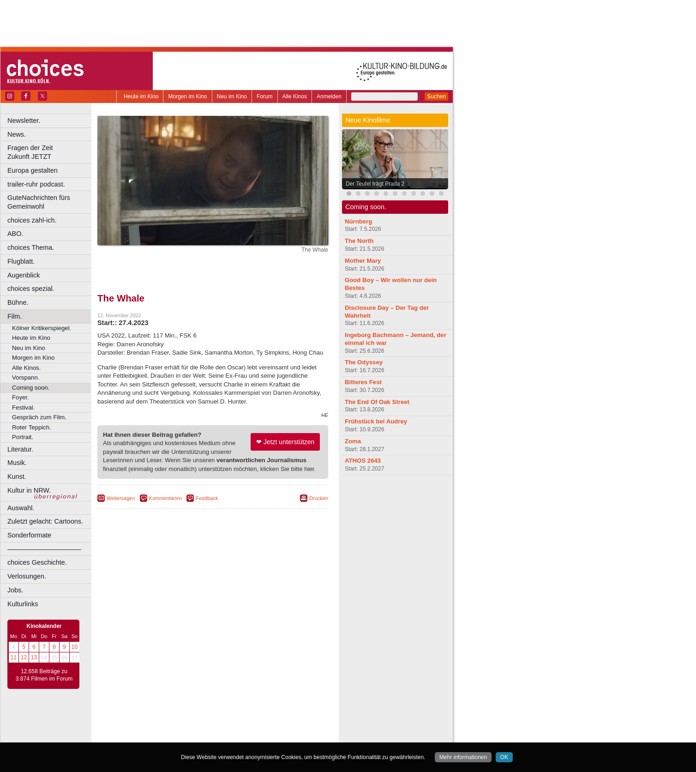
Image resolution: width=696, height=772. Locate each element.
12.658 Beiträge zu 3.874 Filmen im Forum (44, 675)
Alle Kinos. (26, 367)
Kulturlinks (22, 604)
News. (16, 134)
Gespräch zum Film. (39, 417)
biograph (139, 727)
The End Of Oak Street (377, 401)
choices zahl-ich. (31, 220)
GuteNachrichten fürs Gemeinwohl (38, 202)
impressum (207, 720)
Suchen (436, 96)
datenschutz (240, 720)
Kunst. (16, 476)
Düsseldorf (253, 735)
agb (264, 720)
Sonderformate (29, 535)
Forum (265, 96)
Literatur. (20, 449)
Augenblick (23, 275)
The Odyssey (364, 362)
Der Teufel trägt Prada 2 (375, 184)
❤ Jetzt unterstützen (285, 442)
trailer (213, 727)
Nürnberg (358, 221)
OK (504, 757)
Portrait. (22, 437)
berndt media (173, 720)
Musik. (17, 462)
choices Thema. (30, 247)
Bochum (142, 735)
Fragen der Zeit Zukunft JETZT (50, 152)
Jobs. (15, 590)
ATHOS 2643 (363, 460)
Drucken (318, 498)
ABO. (15, 233)
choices (163, 727)
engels (185, 727)
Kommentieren (165, 498)
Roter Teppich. (31, 427)
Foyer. (20, 397)
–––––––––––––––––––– (44, 549)
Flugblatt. (21, 261)
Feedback (207, 498)
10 (75, 647)
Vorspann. (25, 377)
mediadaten (287, 720)
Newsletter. (23, 120)
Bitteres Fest (363, 382)
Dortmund (225, 735)
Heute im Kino (141, 96)
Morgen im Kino (187, 96)
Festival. (23, 407)
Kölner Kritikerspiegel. (41, 328)
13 (34, 657)
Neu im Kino (232, 96)
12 (24, 657)
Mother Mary (363, 260)
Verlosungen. (26, 576)
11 (14, 657)
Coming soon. (30, 387)
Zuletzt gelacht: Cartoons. (45, 521)
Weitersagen (121, 498)
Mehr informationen (463, 757)
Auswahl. (20, 508)
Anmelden (329, 96)
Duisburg (281, 735)
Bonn (162, 735)
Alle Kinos (294, 96)
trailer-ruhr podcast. (36, 184)
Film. (14, 316)
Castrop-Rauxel (190, 735)
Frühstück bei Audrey (376, 421)
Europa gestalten (32, 170)
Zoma (353, 441)
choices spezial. (30, 288)
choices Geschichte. (37, 562)
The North (359, 240)
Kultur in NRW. (29, 490)
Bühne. (18, 302)
